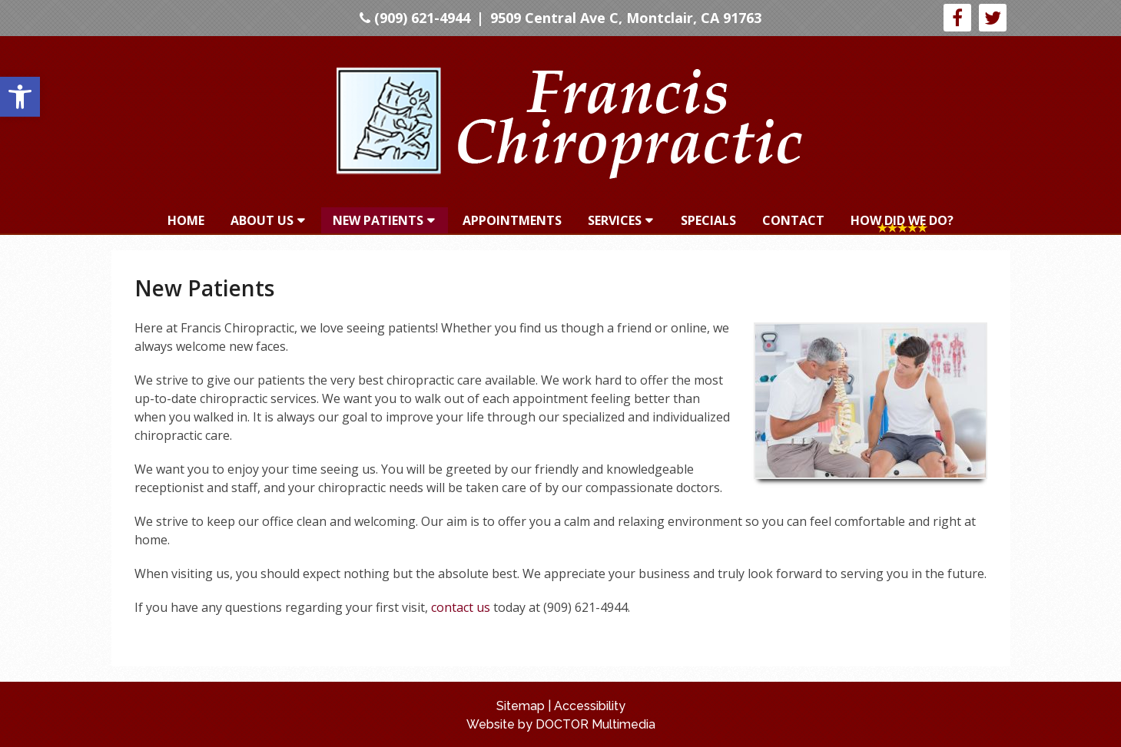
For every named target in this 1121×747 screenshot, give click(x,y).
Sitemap (520, 706)
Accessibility (589, 706)
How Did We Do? (902, 220)
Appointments (512, 220)
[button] (20, 97)
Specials (708, 220)
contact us (460, 607)
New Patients (378, 220)
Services (615, 220)
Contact (793, 220)
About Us (262, 220)
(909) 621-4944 (415, 17)
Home (185, 220)
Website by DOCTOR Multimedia (560, 724)
